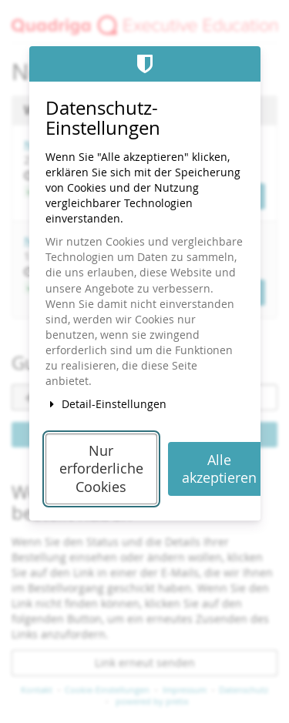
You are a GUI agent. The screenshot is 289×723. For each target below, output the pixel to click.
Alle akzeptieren (219, 469)
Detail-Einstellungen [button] (106, 404)
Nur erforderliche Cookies (101, 469)
